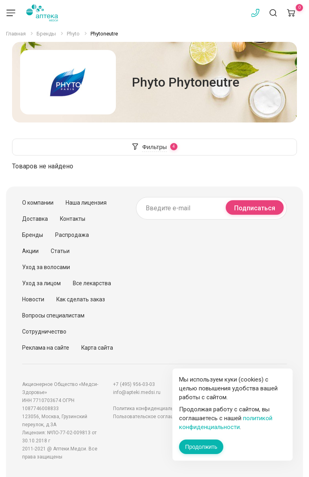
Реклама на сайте (45, 347)
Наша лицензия (86, 202)
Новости (33, 299)
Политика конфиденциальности (149, 408)
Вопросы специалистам (53, 315)
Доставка (35, 219)
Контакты (72, 219)
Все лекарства (92, 283)
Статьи (60, 251)
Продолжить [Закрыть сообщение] (201, 447)
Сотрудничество (44, 331)
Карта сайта (97, 347)
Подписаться (254, 208)
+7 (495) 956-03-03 (134, 384)
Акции (30, 251)
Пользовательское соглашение (149, 416)
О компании (38, 202)
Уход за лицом (41, 283)
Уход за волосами (46, 267)
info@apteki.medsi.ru (137, 392)
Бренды (32, 235)
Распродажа (72, 235)
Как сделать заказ (80, 299)
